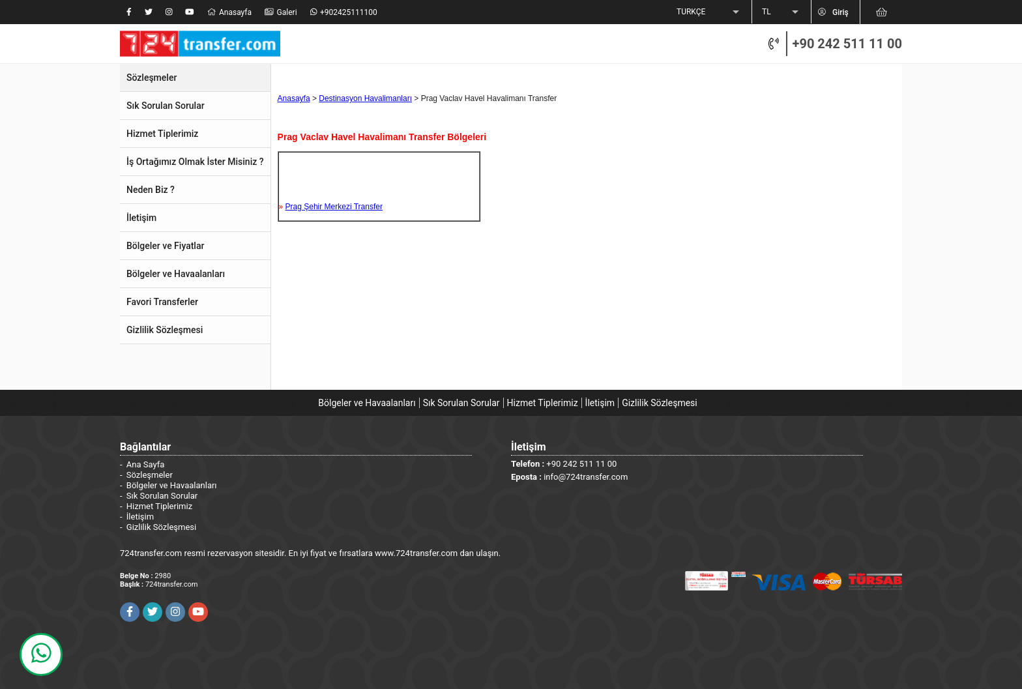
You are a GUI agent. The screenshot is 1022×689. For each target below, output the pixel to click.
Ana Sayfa (145, 464)
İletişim (600, 403)
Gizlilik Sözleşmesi (659, 403)
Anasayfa (294, 98)
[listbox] (709, 12)
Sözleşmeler (149, 475)
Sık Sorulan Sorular (461, 403)
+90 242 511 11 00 (847, 43)
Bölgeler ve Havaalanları (366, 403)
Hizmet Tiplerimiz (542, 403)
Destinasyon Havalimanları (365, 98)
